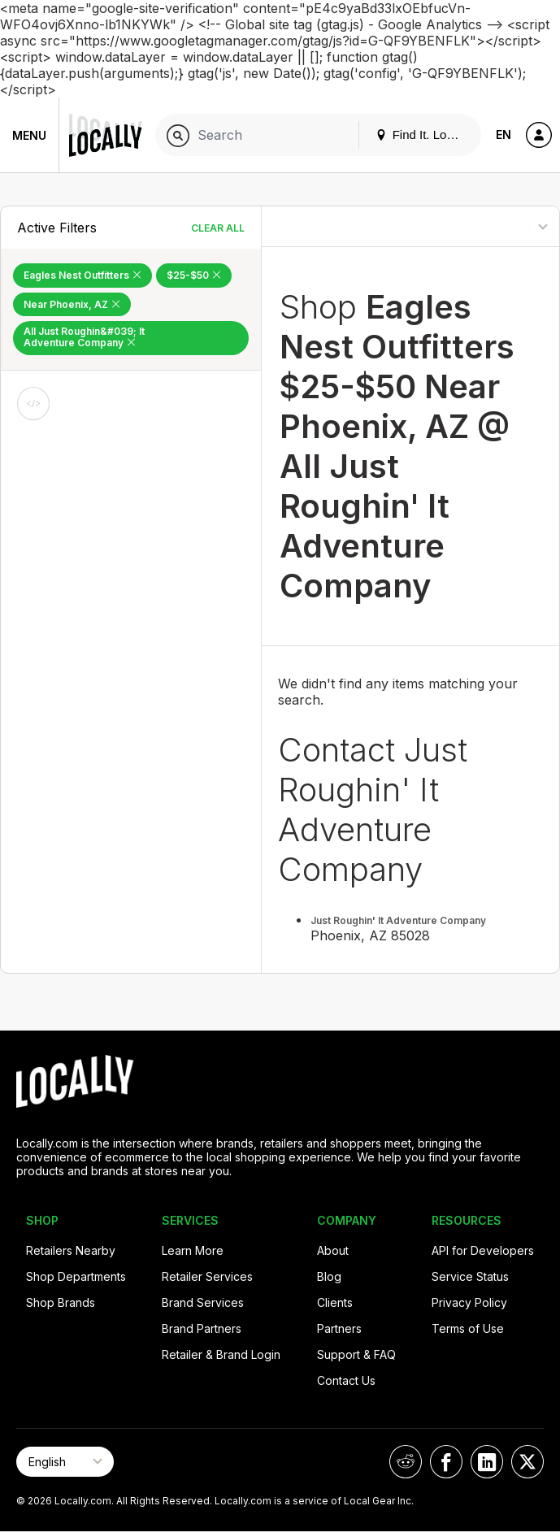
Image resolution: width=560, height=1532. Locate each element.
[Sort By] (497, 226)
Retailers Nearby (70, 1250)
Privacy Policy (469, 1302)
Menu (29, 135)
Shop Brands (60, 1302)
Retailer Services (207, 1276)
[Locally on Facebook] (446, 1461)
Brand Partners (201, 1328)
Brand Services (203, 1302)
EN (503, 134)
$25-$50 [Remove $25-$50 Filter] (194, 275)
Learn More (193, 1250)
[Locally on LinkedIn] (487, 1461)
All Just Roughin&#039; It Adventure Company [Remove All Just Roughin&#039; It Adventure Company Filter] (84, 337)
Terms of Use (468, 1328)
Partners (339, 1328)
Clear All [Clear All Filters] (218, 228)
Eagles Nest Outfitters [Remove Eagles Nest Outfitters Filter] (82, 275)
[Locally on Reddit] (405, 1461)
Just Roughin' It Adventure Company (398, 920)
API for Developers (483, 1250)
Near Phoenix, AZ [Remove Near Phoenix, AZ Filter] (72, 304)
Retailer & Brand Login (221, 1354)
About (333, 1250)
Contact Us (346, 1380)
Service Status (470, 1276)
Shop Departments (76, 1276)
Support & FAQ (356, 1354)
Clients (335, 1302)
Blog (329, 1276)
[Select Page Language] (65, 1462)
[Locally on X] (527, 1461)
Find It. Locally (423, 134)
